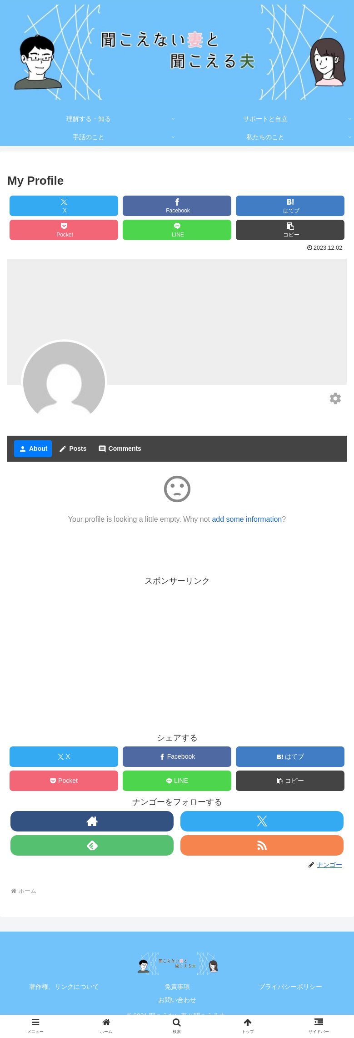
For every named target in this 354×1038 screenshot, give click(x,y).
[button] (290, 230)
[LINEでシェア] (177, 230)
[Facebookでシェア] (177, 206)
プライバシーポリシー (290, 986)
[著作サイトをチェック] (92, 821)
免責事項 (177, 986)
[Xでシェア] (64, 206)
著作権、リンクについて (64, 986)
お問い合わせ (177, 999)
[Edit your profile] (335, 400)
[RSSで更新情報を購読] (262, 845)
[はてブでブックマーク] (290, 206)
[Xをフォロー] (262, 821)
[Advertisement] (177, 652)
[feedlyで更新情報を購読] (92, 845)
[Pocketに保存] (64, 230)
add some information (247, 519)
